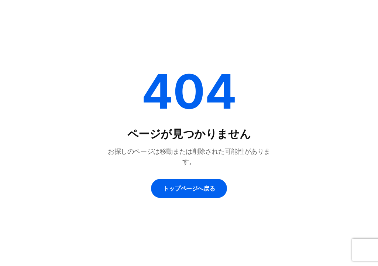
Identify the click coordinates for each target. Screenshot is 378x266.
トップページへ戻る (189, 188)
